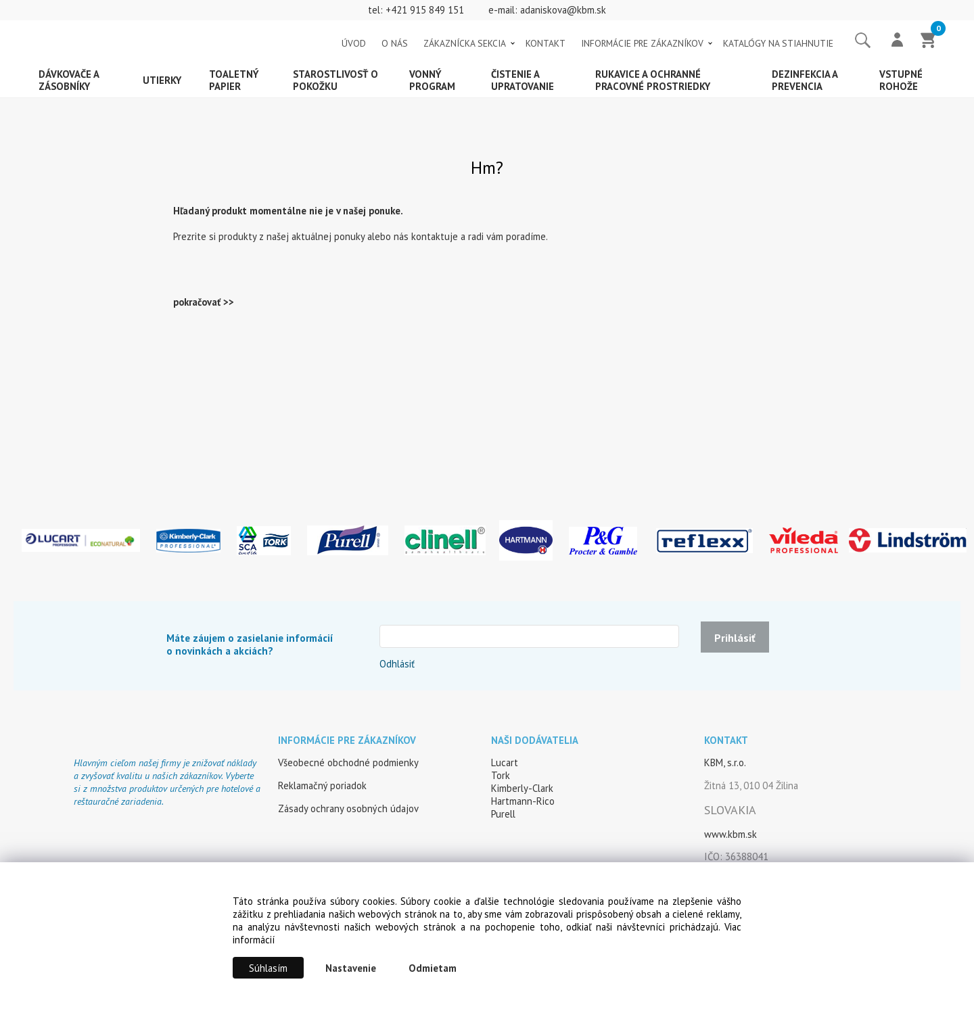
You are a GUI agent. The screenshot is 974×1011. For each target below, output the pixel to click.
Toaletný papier (234, 80)
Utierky (162, 80)
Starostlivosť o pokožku (335, 80)
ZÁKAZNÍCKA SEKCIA (464, 43)
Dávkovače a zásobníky (69, 80)
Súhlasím (268, 968)
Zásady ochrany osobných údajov (348, 808)
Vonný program (432, 80)
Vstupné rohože (901, 80)
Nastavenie (350, 968)
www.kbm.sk (730, 834)
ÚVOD (354, 43)
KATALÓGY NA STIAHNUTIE (778, 43)
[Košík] (929, 41)
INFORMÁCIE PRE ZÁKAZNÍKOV (642, 43)
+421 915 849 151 (425, 9)
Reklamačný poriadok (322, 785)
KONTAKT (545, 43)
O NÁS (394, 43)
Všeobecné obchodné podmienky (348, 762)
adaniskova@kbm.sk (563, 9)
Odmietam (433, 968)
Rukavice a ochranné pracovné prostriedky (652, 80)
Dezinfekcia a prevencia (805, 80)
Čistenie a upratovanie (522, 80)
